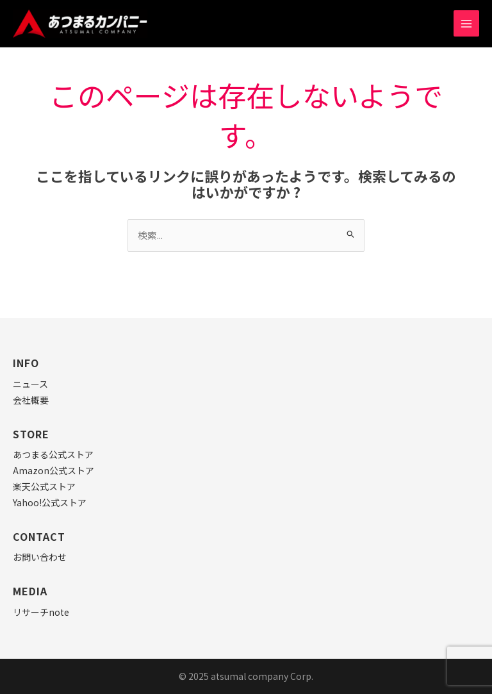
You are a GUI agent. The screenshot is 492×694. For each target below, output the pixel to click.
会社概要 (31, 399)
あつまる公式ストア (53, 454)
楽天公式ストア (44, 486)
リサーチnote (41, 612)
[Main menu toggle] (466, 23)
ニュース (30, 383)
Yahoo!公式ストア (49, 502)
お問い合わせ (40, 556)
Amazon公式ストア (53, 470)
